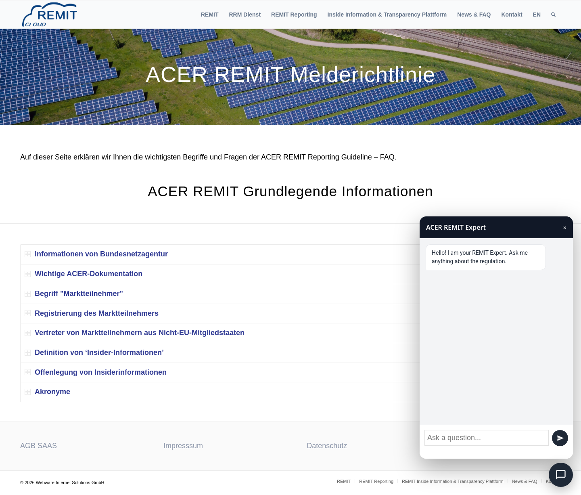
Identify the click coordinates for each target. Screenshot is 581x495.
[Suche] (553, 14)
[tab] (290, 254)
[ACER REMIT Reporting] (49, 14)
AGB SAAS (38, 446)
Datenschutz (327, 446)
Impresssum (183, 446)
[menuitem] (210, 14)
